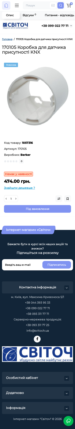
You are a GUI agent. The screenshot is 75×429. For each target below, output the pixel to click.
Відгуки (29, 15)
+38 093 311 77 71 (37, 314)
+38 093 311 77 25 (37, 325)
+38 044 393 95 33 (37, 302)
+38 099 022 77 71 (54, 26)
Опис (10, 15)
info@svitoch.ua (37, 330)
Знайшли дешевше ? (19, 188)
